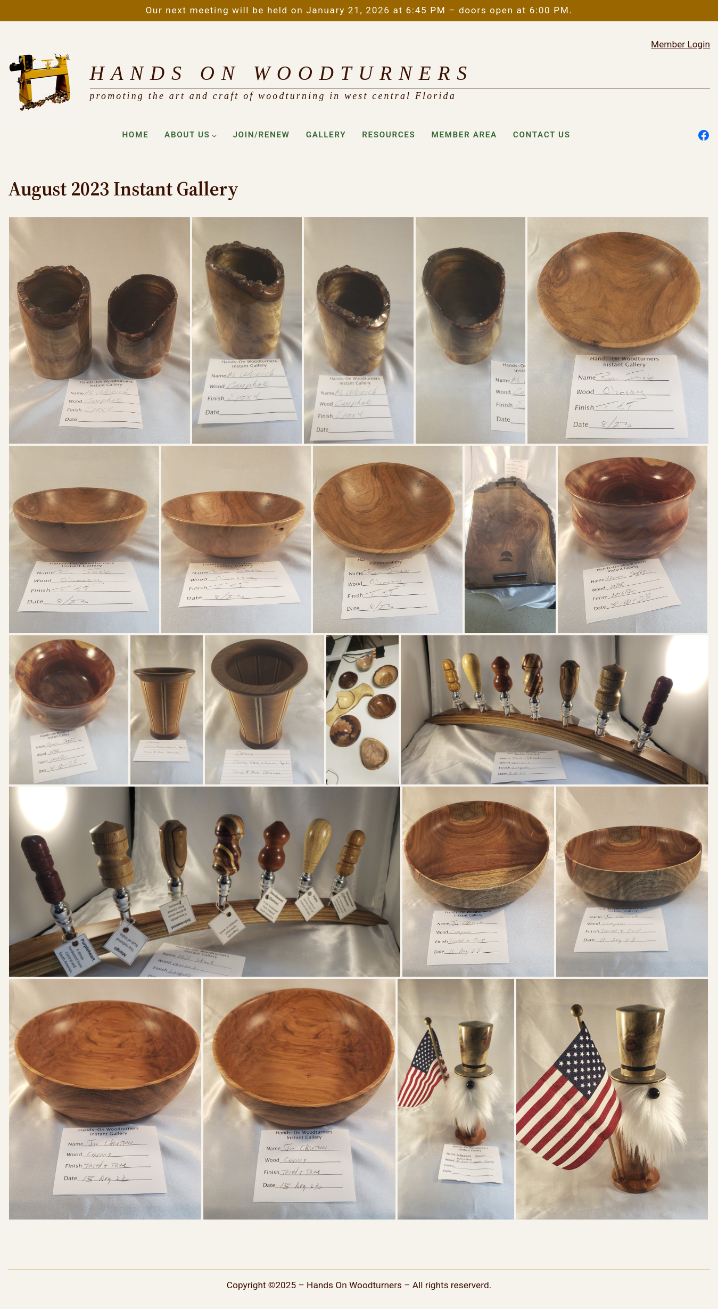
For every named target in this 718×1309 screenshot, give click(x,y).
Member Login (680, 44)
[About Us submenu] (214, 135)
